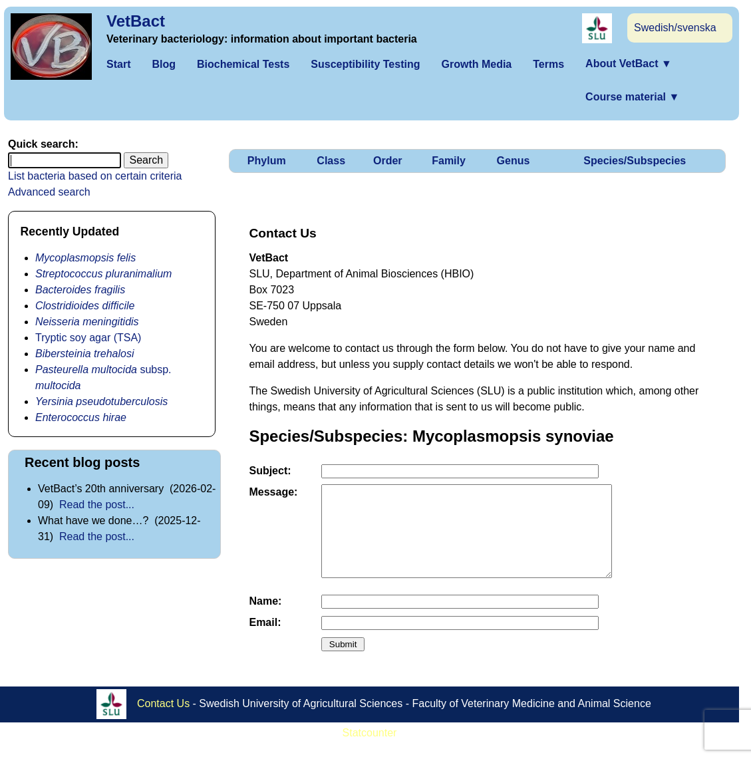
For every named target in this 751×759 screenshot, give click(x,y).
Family (449, 160)
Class (331, 160)
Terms (548, 64)
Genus (513, 160)
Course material (632, 96)
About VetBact (628, 63)
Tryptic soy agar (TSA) (88, 337)
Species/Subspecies (634, 160)
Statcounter (370, 750)
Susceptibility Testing (365, 64)
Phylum (266, 160)
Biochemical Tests (243, 64)
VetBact (135, 21)
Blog (164, 64)
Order (387, 160)
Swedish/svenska (675, 27)
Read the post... (96, 504)
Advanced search (49, 192)
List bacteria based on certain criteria (95, 176)
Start (118, 64)
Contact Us (163, 720)
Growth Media (476, 64)
